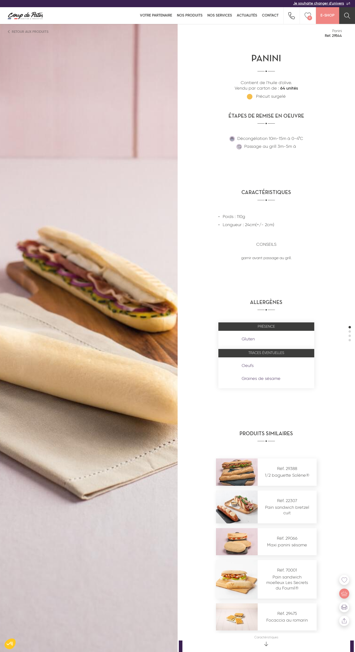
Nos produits (190, 15)
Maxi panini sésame (287, 545)
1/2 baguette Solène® (287, 475)
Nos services (219, 15)
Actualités (247, 15)
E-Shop (327, 15)
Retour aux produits (28, 32)
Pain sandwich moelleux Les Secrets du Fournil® (287, 583)
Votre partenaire (156, 15)
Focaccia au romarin (287, 620)
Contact (270, 15)
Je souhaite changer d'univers (321, 4)
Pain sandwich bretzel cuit (287, 510)
